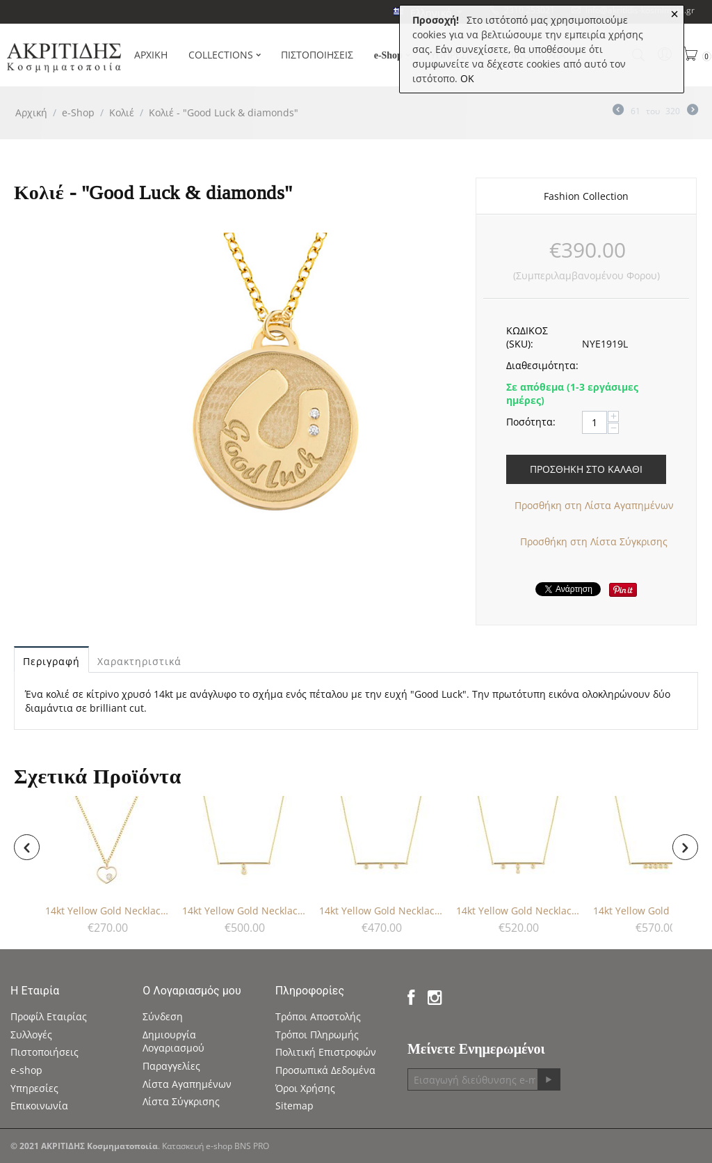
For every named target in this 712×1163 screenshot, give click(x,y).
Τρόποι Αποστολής (318, 1016)
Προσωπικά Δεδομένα (325, 1070)
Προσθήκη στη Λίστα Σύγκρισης (594, 541)
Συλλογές (31, 1034)
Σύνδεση (163, 1016)
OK (467, 78)
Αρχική (31, 112)
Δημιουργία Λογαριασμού (173, 1041)
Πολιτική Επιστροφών (325, 1052)
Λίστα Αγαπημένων (187, 1084)
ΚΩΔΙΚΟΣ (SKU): (527, 337)
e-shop (26, 1070)
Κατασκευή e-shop (197, 1146)
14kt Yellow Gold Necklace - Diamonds (245, 910)
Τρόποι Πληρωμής (317, 1034)
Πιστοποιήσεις (44, 1052)
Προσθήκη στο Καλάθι (586, 469)
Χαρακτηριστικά (139, 661)
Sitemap (294, 1105)
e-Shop (78, 112)
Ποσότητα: (531, 421)
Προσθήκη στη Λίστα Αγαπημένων (594, 505)
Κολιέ (121, 112)
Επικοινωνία (39, 1105)
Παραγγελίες (171, 1065)
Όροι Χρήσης (305, 1088)
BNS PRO (251, 1146)
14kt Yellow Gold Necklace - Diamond (108, 910)
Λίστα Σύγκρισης (181, 1101)
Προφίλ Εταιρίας (48, 1016)
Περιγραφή (51, 661)
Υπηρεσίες (34, 1088)
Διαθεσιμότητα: (539, 365)
